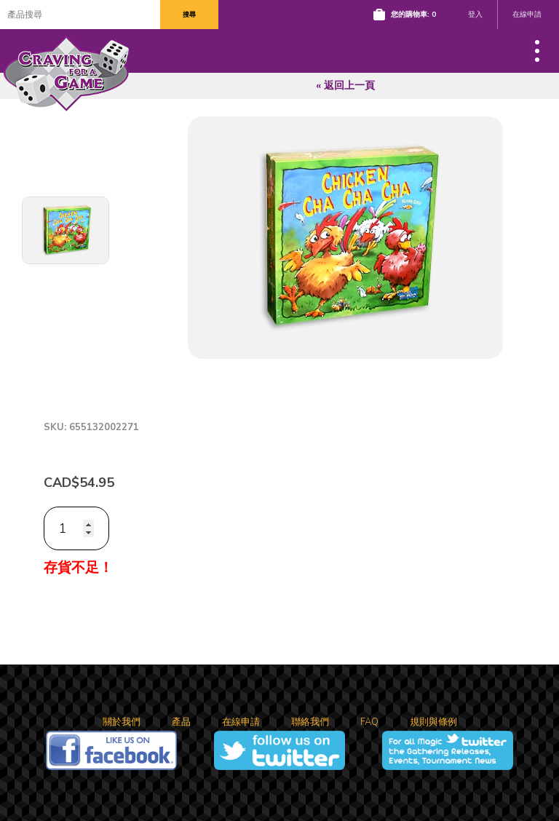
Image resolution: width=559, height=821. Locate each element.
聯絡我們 (310, 722)
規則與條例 (433, 722)
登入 (475, 14)
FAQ (369, 722)
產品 (181, 722)
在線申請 (527, 14)
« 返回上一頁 (345, 85)
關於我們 (121, 722)
